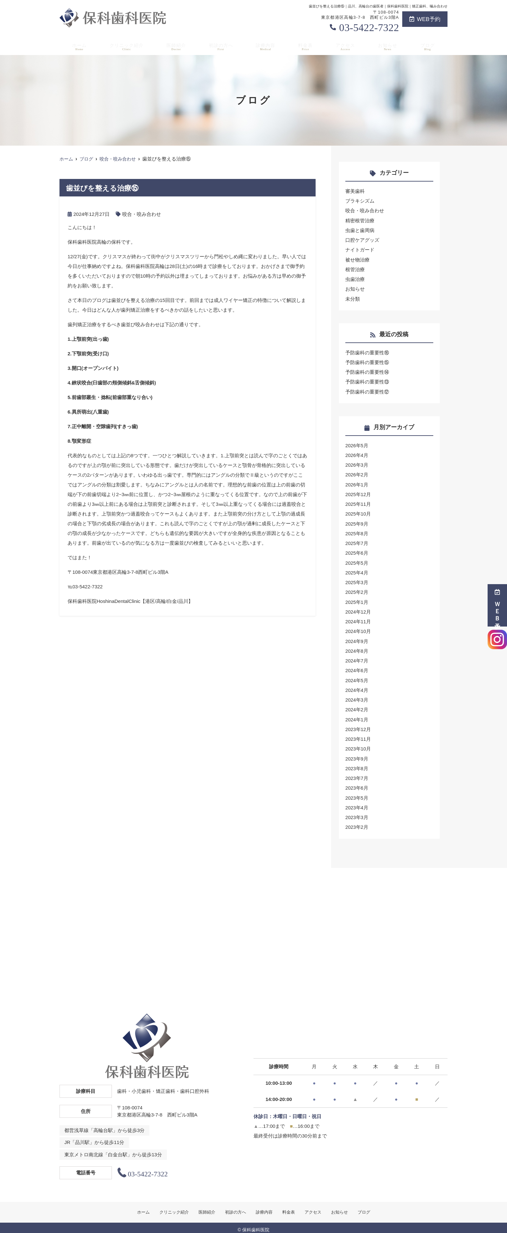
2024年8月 (357, 647)
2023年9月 (357, 754)
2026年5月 (357, 444)
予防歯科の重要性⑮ (367, 361)
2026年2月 (357, 473)
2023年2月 (357, 822)
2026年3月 (357, 463)
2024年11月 (358, 618)
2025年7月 (357, 541)
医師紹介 (177, 45)
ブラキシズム (359, 201)
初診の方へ (222, 45)
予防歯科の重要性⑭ (367, 371)
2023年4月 (357, 803)
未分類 (352, 298)
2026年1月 (357, 482)
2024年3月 (357, 696)
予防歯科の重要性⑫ (367, 390)
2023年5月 (357, 793)
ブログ (429, 45)
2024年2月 (357, 706)
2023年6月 (357, 783)
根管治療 (355, 269)
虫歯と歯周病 (359, 230)
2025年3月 (357, 580)
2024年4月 (357, 686)
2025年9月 (357, 521)
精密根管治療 (359, 220)
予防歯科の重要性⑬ (367, 380)
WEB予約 (424, 19)
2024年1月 (357, 715)
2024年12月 (358, 609)
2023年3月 (357, 813)
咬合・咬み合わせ (141, 214)
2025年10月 (358, 512)
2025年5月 (357, 560)
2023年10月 (358, 745)
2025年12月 (358, 492)
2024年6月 (357, 667)
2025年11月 (358, 502)
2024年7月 (357, 657)
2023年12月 (358, 725)
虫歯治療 (355, 278)
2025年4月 (357, 570)
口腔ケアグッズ (362, 239)
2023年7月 (357, 774)
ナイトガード (359, 249)
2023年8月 (357, 764)
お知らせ (389, 45)
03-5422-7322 (369, 27)
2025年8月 (357, 531)
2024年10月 (358, 628)
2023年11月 (358, 735)
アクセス (347, 45)
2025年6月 (357, 550)
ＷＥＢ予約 (497, 605)
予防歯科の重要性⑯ (367, 351)
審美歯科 (355, 191)
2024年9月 (357, 638)
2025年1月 (357, 599)
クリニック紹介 (126, 45)
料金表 (307, 45)
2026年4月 (357, 453)
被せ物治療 (357, 259)
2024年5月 (357, 677)
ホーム (78, 45)
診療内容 (268, 45)
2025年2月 (357, 589)
